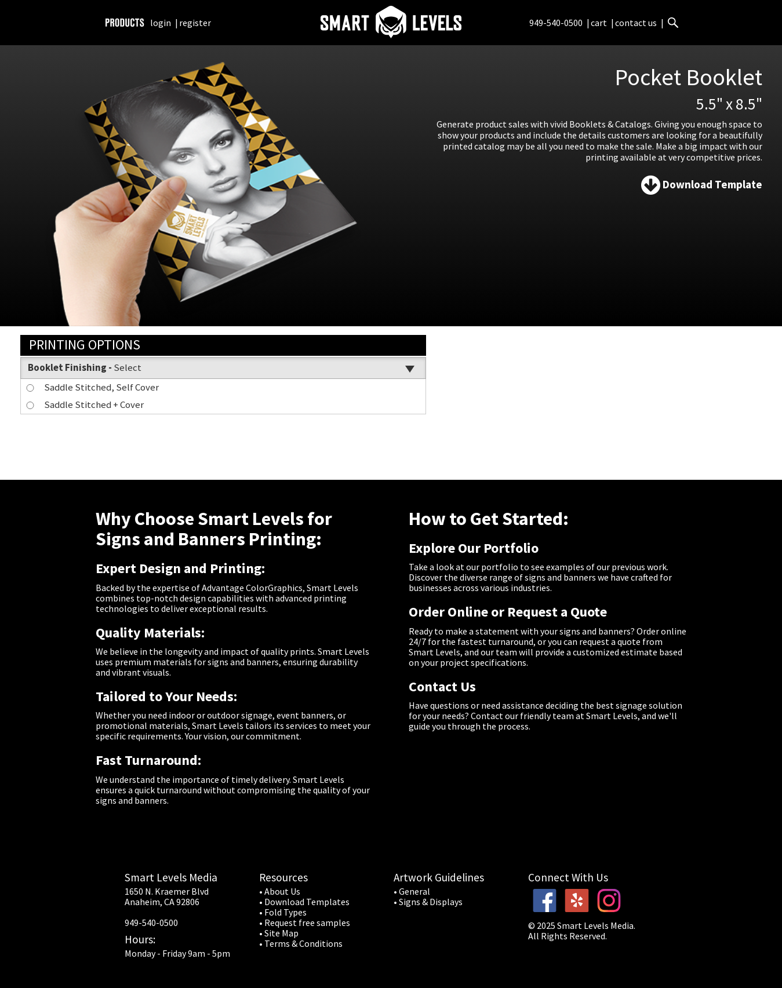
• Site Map (279, 933)
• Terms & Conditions (301, 943)
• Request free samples (304, 922)
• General (412, 891)
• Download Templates (304, 901)
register (195, 22)
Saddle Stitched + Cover (84, 404)
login (160, 22)
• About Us (279, 891)
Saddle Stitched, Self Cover (91, 387)
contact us (636, 22)
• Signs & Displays (428, 901)
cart (600, 22)
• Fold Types (283, 912)
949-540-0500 (556, 22)
